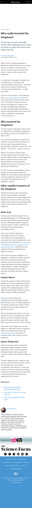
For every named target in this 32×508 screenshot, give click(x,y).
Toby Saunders (11, 408)
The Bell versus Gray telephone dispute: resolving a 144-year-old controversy (16, 244)
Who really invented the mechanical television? (12, 388)
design (6, 298)
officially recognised (8, 333)
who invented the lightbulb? (15, 98)
